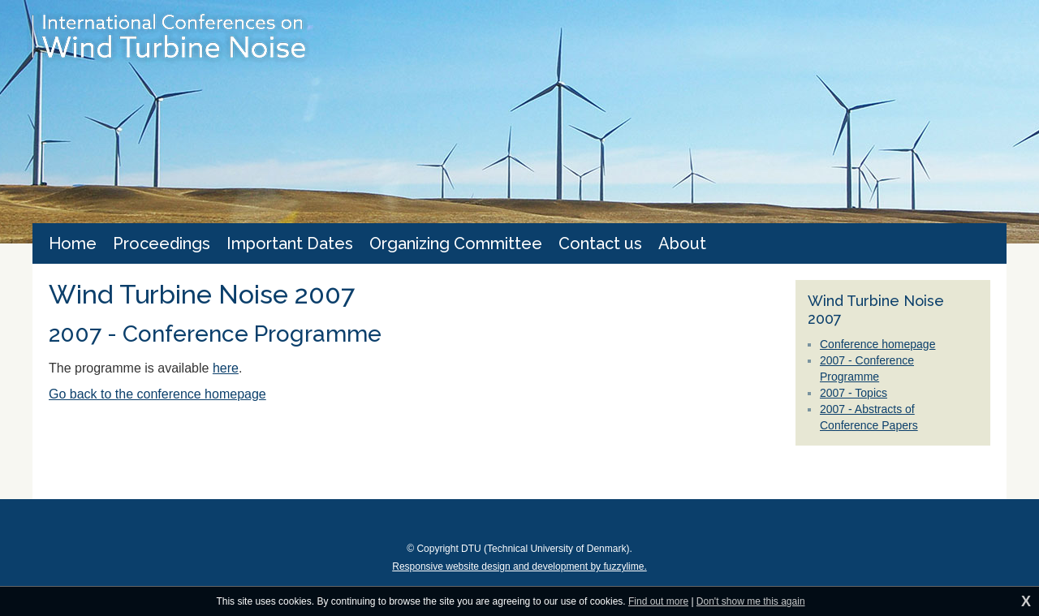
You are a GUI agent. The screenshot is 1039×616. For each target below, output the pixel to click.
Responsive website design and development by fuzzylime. (519, 566)
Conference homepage (877, 344)
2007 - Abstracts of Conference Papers (869, 417)
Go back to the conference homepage (157, 394)
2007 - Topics (853, 392)
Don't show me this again (750, 601)
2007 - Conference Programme (867, 368)
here (226, 368)
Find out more (658, 601)
